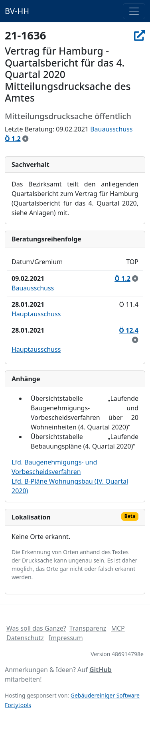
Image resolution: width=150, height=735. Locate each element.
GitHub (100, 669)
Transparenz (87, 628)
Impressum (66, 637)
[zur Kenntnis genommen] (25, 138)
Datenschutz (25, 637)
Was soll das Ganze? (36, 628)
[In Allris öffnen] (139, 35)
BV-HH (17, 11)
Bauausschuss (111, 129)
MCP (117, 628)
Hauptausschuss (36, 314)
